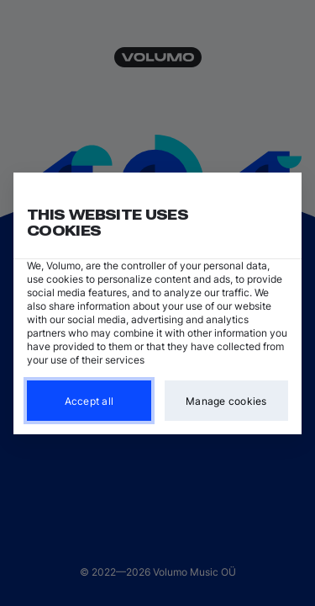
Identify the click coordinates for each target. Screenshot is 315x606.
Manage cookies (226, 400)
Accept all (89, 400)
